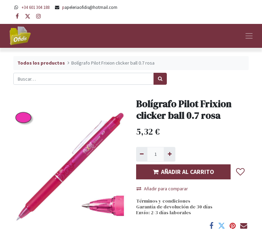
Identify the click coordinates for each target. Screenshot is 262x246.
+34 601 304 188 (35, 7)
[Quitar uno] (141, 154)
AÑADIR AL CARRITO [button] (183, 172)
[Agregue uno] (169, 154)
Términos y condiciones (163, 200)
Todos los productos (41, 63)
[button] (240, 172)
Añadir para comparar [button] (162, 189)
